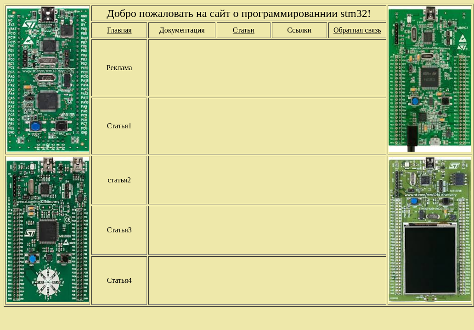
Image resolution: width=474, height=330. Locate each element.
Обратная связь (357, 30)
